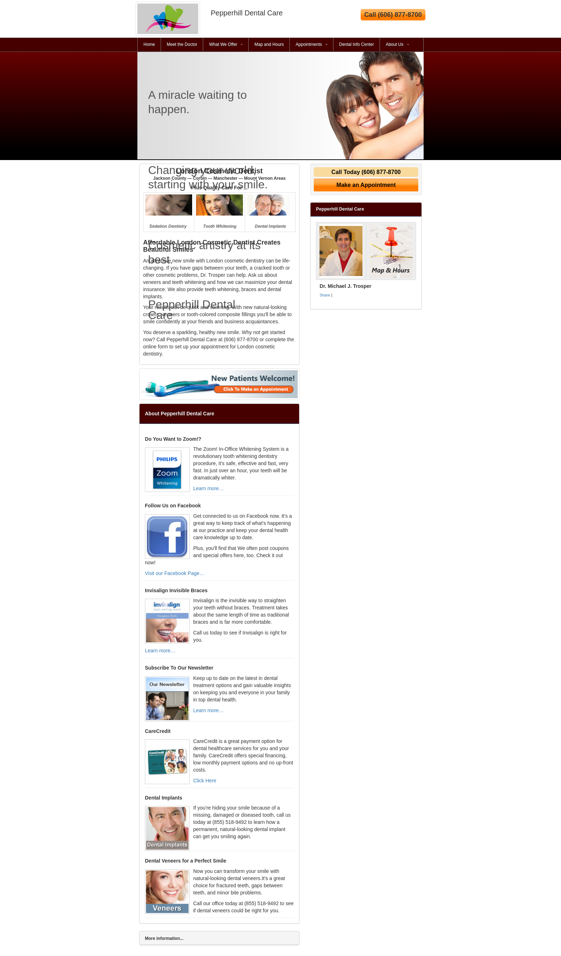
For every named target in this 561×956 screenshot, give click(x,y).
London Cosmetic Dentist (219, 174)
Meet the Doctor (182, 44)
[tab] (219, 938)
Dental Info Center (356, 44)
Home (149, 44)
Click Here (204, 780)
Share (324, 295)
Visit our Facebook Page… (174, 573)
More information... (164, 938)
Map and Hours (269, 44)
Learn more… (208, 488)
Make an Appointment (366, 185)
